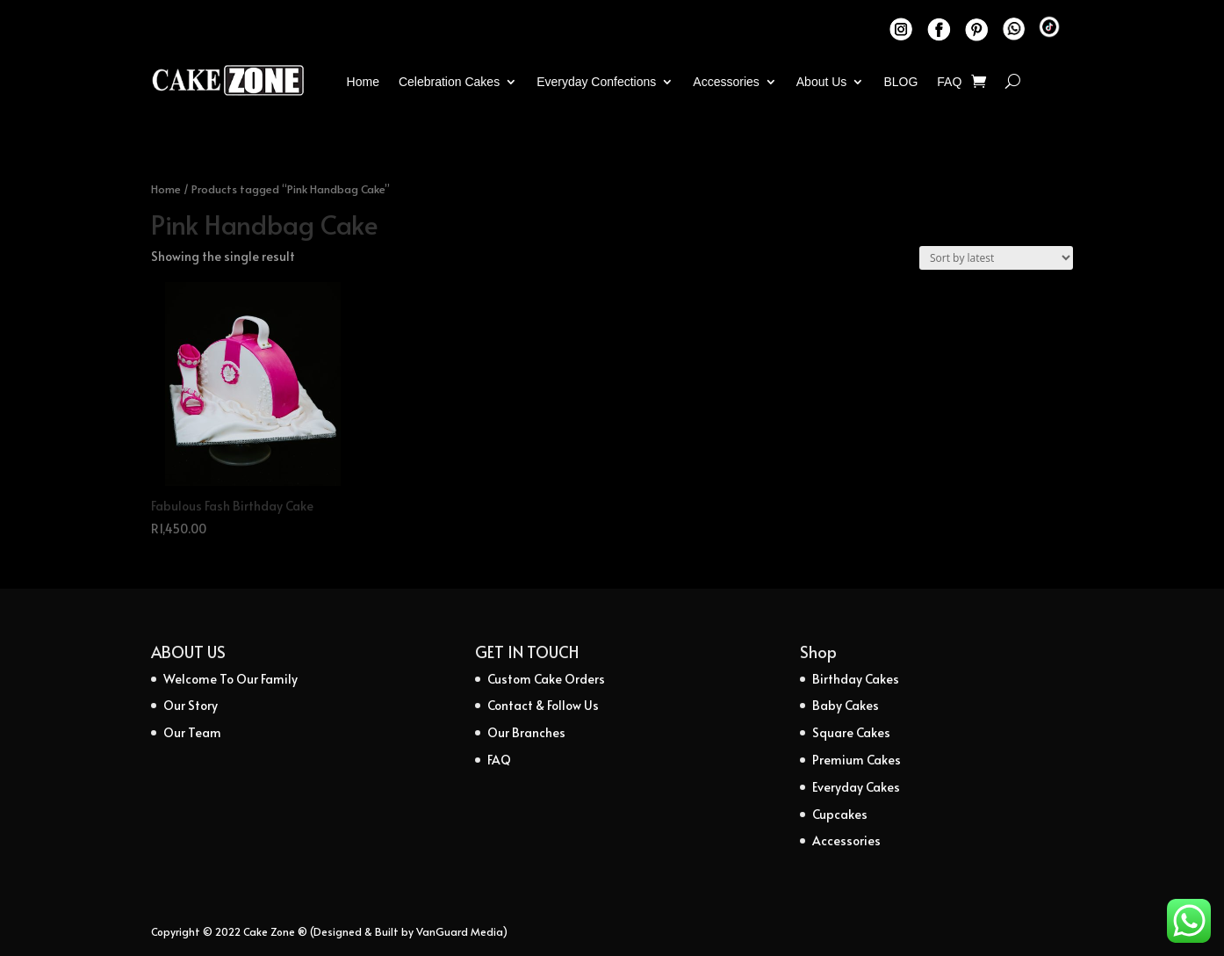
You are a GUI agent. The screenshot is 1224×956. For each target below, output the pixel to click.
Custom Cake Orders (546, 678)
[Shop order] (996, 258)
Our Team (192, 732)
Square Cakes (851, 732)
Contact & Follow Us (543, 705)
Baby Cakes (845, 705)
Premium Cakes (856, 759)
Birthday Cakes (855, 678)
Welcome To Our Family (230, 678)
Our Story (190, 705)
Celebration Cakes (449, 82)
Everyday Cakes (856, 787)
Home (363, 82)
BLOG (900, 82)
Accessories (726, 82)
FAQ (949, 82)
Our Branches (526, 732)
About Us (821, 82)
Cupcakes (840, 814)
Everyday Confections (596, 82)
